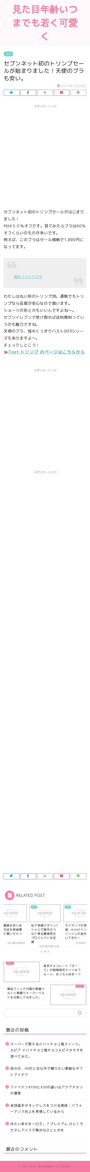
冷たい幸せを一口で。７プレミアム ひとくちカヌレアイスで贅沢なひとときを (47, 1126)
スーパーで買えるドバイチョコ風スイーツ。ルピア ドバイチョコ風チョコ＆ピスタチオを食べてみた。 (47, 1050)
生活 (8, 54)
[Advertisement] (45, 156)
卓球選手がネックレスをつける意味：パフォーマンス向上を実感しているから (46, 1108)
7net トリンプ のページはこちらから (46, 352)
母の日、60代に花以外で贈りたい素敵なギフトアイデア (46, 1071)
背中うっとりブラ (28, 276)
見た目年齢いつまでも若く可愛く (45, 22)
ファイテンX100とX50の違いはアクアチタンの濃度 (46, 1090)
